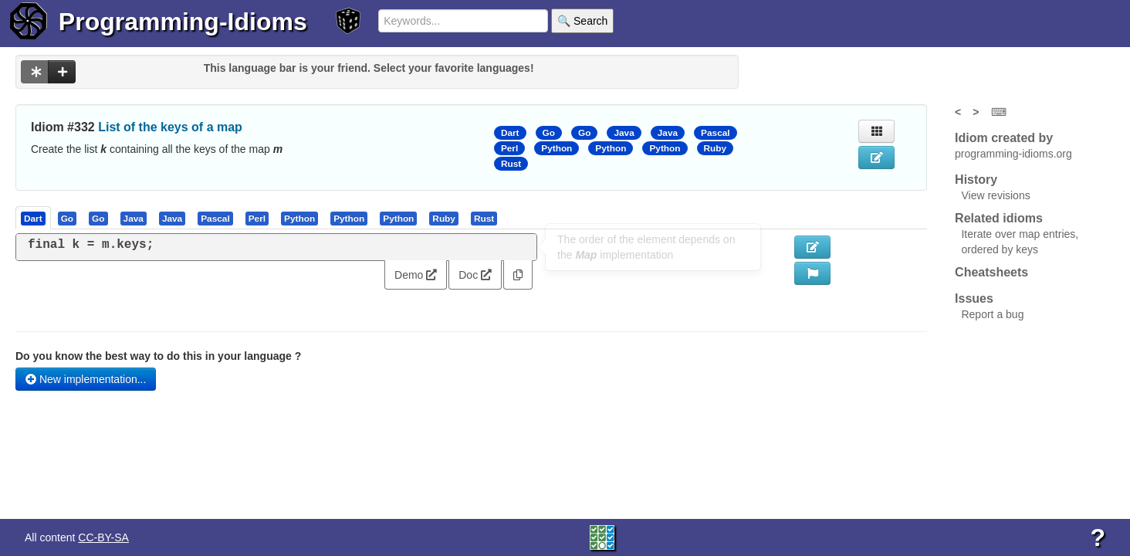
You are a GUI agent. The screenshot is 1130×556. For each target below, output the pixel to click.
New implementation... (85, 379)
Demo (415, 275)
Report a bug (992, 314)
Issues (974, 298)
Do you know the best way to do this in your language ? (158, 356)
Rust (511, 163)
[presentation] (33, 217)
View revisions (995, 195)
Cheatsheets (991, 272)
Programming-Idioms (183, 22)
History (976, 179)
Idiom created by (1004, 137)
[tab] (33, 217)
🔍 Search (582, 21)
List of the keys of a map (170, 127)
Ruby (715, 148)
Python (556, 148)
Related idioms (999, 218)
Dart (510, 132)
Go (549, 132)
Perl (509, 148)
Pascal (715, 132)
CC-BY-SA (103, 537)
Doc (475, 275)
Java (624, 132)
